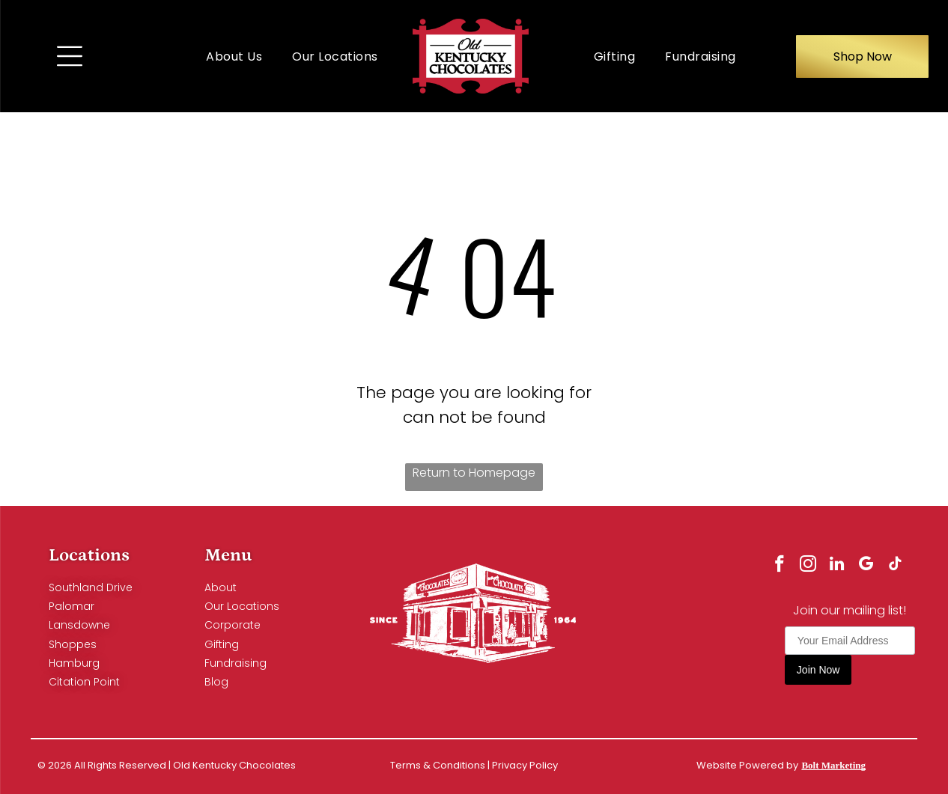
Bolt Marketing (833, 765)
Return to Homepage (474, 472)
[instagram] (807, 566)
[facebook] (777, 566)
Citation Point (84, 681)
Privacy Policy (525, 765)
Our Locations (241, 606)
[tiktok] (897, 566)
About (220, 587)
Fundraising (235, 663)
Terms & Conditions (437, 765)
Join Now (818, 671)
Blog (216, 681)
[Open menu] (69, 56)
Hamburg (74, 663)
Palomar (71, 606)
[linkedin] (837, 566)
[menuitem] (234, 56)
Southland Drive (91, 587)
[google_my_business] (867, 566)
